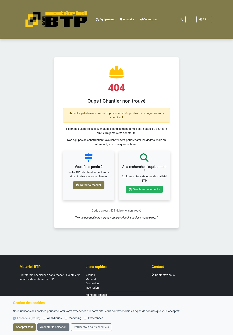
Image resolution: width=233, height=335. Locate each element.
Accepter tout (24, 327)
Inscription (92, 287)
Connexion (148, 19)
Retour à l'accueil (88, 185)
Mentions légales (96, 294)
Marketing (75, 318)
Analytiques (54, 318)
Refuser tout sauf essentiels (91, 327)
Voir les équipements (144, 189)
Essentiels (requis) (28, 318)
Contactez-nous (163, 275)
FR (203, 19)
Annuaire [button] (127, 19)
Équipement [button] (105, 19)
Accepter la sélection (53, 327)
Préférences (95, 318)
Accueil (90, 275)
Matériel (91, 279)
